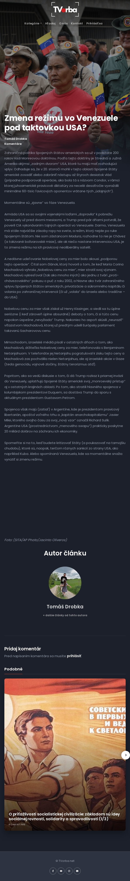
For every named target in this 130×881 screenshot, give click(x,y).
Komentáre (13, 144)
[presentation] (125, 755)
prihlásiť (74, 656)
